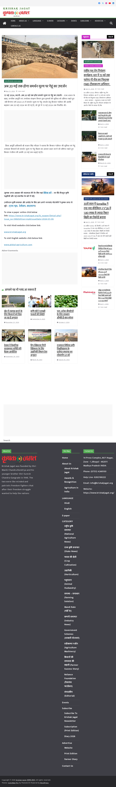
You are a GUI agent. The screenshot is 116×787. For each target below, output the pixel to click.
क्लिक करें (47, 193)
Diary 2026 (69, 736)
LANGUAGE (37, 21)
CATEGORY (61, 21)
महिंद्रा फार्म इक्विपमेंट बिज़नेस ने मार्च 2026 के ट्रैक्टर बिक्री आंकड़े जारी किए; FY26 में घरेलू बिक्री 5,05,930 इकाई (105, 295)
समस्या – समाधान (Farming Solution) (71, 597)
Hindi (67, 503)
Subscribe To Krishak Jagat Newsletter (71, 717)
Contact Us (16, 26)
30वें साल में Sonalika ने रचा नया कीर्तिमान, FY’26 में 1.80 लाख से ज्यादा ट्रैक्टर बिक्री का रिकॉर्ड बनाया (97, 211)
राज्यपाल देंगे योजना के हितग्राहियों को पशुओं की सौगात (104, 157)
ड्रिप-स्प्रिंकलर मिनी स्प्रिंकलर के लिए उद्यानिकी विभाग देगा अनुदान (38, 349)
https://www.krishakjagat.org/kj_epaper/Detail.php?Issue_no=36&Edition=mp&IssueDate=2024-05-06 (32, 217)
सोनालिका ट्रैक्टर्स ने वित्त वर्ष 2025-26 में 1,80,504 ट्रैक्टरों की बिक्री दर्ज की (105, 273)
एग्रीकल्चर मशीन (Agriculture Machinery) (97, 199)
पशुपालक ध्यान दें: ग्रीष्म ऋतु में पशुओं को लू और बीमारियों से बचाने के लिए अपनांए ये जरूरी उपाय (105, 117)
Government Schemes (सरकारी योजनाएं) (72, 634)
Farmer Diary (70, 759)
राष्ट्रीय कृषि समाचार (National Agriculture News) (70, 534)
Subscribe (84, 21)
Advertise (99, 21)
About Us (23, 21)
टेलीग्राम (21, 205)
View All (110, 36)
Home (13, 21)
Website (68, 748)
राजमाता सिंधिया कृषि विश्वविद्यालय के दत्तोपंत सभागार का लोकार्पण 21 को (66, 349)
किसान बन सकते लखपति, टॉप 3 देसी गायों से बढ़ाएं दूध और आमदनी (105, 137)
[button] (28, 20)
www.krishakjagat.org (14, 231)
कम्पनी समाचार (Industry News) (70, 620)
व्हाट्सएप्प (30, 205)
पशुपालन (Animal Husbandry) (93, 66)
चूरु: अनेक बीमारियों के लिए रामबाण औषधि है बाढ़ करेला (65, 313)
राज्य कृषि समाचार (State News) (13, 81)
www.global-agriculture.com (18, 244)
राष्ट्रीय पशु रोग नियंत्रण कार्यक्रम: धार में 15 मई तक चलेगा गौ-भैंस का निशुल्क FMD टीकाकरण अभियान (97, 78)
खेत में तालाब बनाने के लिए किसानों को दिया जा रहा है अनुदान (13, 313)
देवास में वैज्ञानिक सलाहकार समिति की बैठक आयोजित (12, 347)
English (68, 509)
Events (74, 21)
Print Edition (70, 753)
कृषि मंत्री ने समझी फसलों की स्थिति (37, 312)
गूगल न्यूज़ (12, 205)
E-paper (50, 21)
